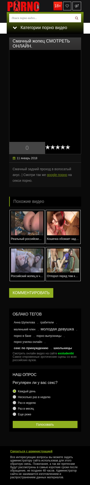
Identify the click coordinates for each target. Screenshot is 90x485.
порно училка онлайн (28, 342)
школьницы (63, 348)
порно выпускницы (48, 336)
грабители (47, 322)
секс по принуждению (31, 348)
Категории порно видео (40, 27)
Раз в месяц (26, 408)
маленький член (25, 329)
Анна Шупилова (24, 322)
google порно (57, 175)
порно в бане (22, 336)
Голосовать (45, 424)
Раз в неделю (27, 403)
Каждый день (27, 391)
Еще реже (24, 414)
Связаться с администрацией (31, 451)
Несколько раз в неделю (34, 397)
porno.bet (31, 6)
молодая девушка (57, 329)
